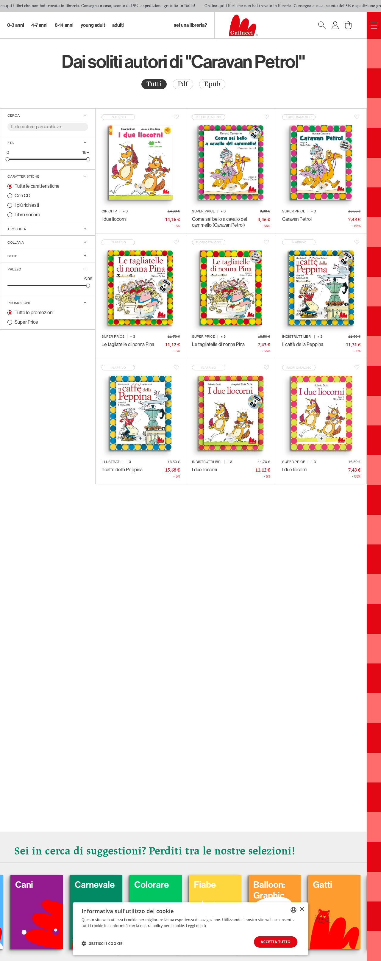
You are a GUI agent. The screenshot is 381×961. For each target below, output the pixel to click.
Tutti (154, 84)
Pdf (183, 84)
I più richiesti (27, 205)
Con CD (22, 195)
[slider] (8, 159)
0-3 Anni (15, 25)
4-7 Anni (39, 25)
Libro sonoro (27, 214)
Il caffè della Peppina (302, 344)
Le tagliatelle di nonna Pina (128, 344)
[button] (102, 943)
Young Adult (93, 25)
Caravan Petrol (297, 219)
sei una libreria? (190, 25)
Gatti (337, 884)
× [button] (301, 909)
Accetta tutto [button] (276, 941)
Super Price (26, 322)
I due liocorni (114, 219)
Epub (212, 84)
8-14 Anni (64, 25)
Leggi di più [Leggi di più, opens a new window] (196, 925)
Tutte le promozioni (34, 312)
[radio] (154, 84)
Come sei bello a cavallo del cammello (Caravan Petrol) (219, 222)
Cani (39, 884)
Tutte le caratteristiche (37, 186)
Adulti (118, 25)
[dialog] (190, 928)
